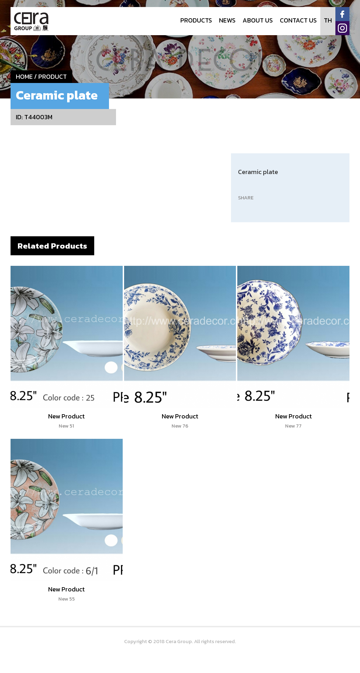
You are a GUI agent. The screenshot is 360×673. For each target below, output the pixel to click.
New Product (66, 420)
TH (328, 20)
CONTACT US (298, 20)
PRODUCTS (196, 20)
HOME (24, 76)
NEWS (227, 20)
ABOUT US (258, 20)
